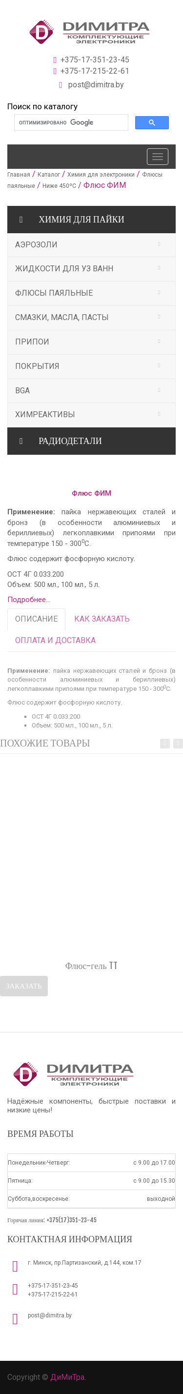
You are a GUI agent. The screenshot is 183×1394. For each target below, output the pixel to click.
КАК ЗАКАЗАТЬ (102, 621)
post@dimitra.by (50, 1315)
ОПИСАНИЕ (36, 621)
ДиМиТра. (68, 1377)
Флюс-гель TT (91, 967)
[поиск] (70, 122)
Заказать (24, 987)
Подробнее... (28, 599)
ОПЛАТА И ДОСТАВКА (55, 641)
